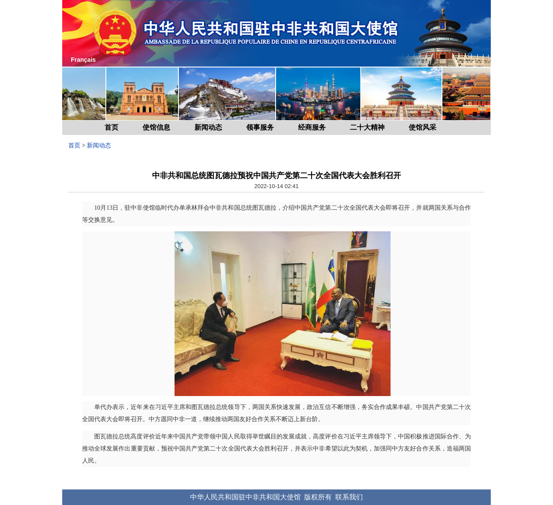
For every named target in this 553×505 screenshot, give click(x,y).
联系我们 (349, 497)
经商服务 (312, 127)
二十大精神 (367, 127)
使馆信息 (156, 127)
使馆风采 (422, 127)
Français (83, 59)
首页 (111, 127)
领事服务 (260, 127)
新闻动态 (208, 127)
